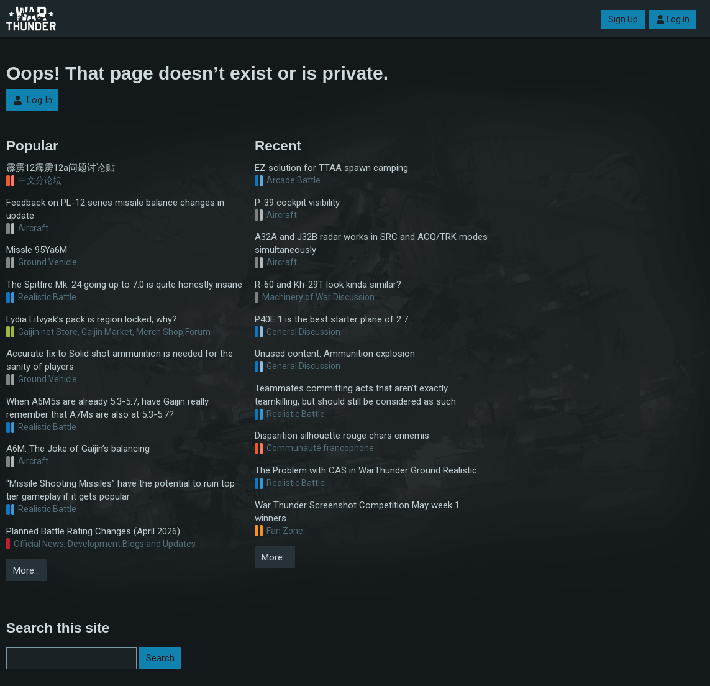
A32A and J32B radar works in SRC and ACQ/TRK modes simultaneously (371, 243)
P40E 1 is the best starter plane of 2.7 (331, 319)
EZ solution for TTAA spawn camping (331, 167)
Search (160, 658)
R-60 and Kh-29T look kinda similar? (328, 284)
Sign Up (623, 19)
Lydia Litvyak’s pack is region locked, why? (91, 319)
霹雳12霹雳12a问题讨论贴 (60, 167)
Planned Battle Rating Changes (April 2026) (93, 531)
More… (26, 570)
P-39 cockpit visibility (297, 202)
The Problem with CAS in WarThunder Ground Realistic (366, 470)
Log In (673, 19)
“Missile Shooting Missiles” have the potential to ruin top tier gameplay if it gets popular (120, 490)
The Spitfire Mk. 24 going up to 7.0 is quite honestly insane (124, 284)
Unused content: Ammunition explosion (335, 353)
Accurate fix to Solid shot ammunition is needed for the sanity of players (119, 360)
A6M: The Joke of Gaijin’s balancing (78, 448)
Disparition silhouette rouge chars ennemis (342, 435)
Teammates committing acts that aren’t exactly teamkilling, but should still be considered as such (355, 395)
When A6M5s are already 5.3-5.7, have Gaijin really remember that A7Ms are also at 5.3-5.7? (107, 408)
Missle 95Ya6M (36, 249)
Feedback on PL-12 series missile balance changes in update (115, 209)
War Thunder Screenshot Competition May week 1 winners (357, 512)
